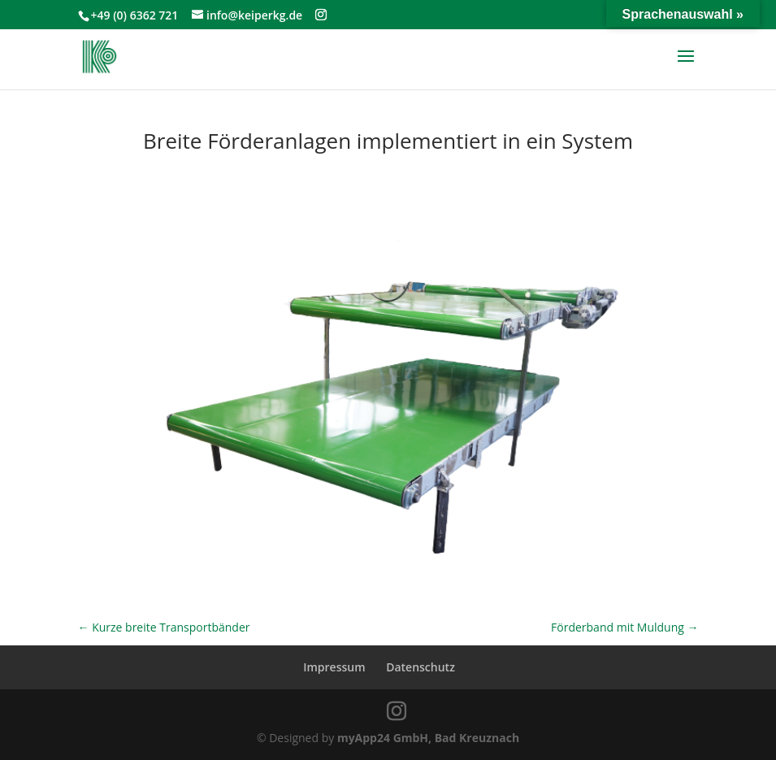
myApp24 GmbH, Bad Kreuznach (428, 737)
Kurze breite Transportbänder (164, 627)
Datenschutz (420, 667)
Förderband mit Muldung (624, 627)
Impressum (334, 667)
